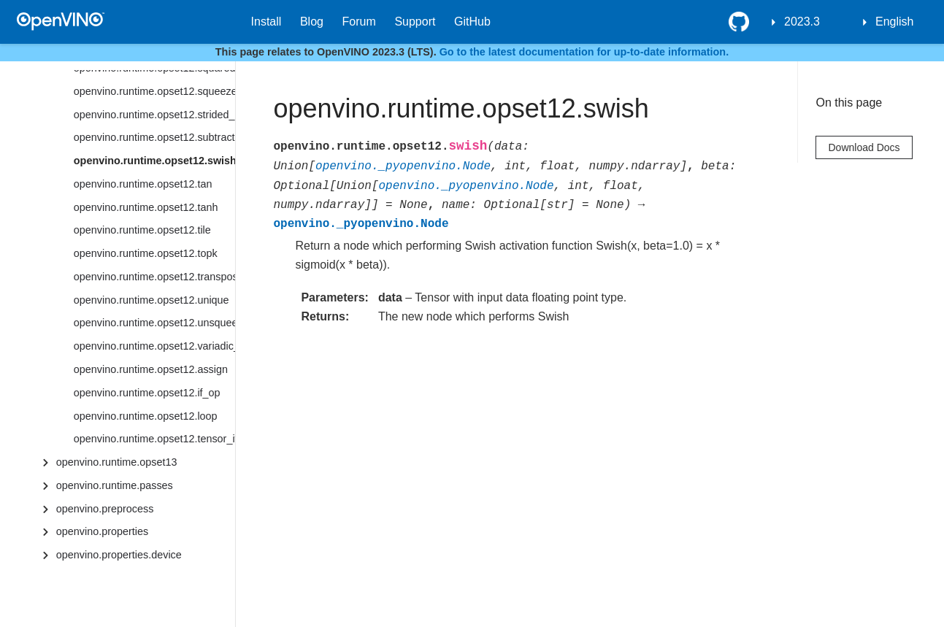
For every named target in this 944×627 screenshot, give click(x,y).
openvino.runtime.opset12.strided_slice (154, 114)
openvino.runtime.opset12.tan (143, 184)
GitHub (472, 21)
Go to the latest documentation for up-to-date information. (584, 52)
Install (266, 21)
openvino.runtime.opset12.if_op (147, 393)
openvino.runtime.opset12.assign (151, 369)
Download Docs (863, 147)
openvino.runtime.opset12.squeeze (154, 91)
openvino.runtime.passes (114, 485)
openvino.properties (102, 531)
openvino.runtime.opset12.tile (142, 230)
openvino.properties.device (119, 555)
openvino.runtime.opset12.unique (151, 300)
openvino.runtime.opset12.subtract (154, 137)
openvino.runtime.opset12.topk (146, 253)
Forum (359, 21)
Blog (311, 21)
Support (414, 21)
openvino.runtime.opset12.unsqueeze (154, 322)
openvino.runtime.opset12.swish (154, 160)
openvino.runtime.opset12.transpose (154, 276)
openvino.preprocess (105, 509)
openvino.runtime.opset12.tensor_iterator (154, 439)
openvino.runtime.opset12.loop (146, 416)
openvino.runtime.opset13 (116, 462)
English (894, 21)
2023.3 (802, 21)
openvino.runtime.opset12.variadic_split (154, 346)
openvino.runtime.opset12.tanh (146, 207)
